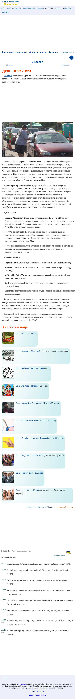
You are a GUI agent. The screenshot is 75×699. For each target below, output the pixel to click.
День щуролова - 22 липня (27, 351)
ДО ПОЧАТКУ (6, 8)
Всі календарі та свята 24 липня (40, 507)
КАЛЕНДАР (49, 8)
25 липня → (66, 65)
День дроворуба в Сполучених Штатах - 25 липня (37, 403)
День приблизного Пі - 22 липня (30, 368)
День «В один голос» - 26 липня (30, 455)
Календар (22, 52)
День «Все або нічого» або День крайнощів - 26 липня (39, 438)
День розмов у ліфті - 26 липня (29, 473)
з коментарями (60, 559)
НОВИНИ (40, 8)
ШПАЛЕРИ (5, 12)
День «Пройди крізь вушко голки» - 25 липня (35, 421)
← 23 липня (8, 65)
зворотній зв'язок (37, 691)
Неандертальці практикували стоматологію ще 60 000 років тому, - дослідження (38, 610)
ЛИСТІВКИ (67, 8)
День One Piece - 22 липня (27, 386)
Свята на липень (37, 52)
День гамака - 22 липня (26, 333)
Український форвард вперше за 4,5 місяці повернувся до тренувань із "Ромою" (38, 631)
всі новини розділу (59, 555)
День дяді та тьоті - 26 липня (28, 490)
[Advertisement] (37, 33)
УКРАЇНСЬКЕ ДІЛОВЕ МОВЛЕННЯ (24, 8)
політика (4, 678)
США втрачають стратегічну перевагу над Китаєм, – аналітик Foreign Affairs (37, 580)
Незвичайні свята (65, 507)
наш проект (21, 684)
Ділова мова (7, 52)
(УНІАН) (67, 564)
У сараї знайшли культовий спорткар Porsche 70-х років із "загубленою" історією (38, 570)
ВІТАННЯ (58, 8)
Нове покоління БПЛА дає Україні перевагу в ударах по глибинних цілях (35, 564)
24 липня (53, 52)
